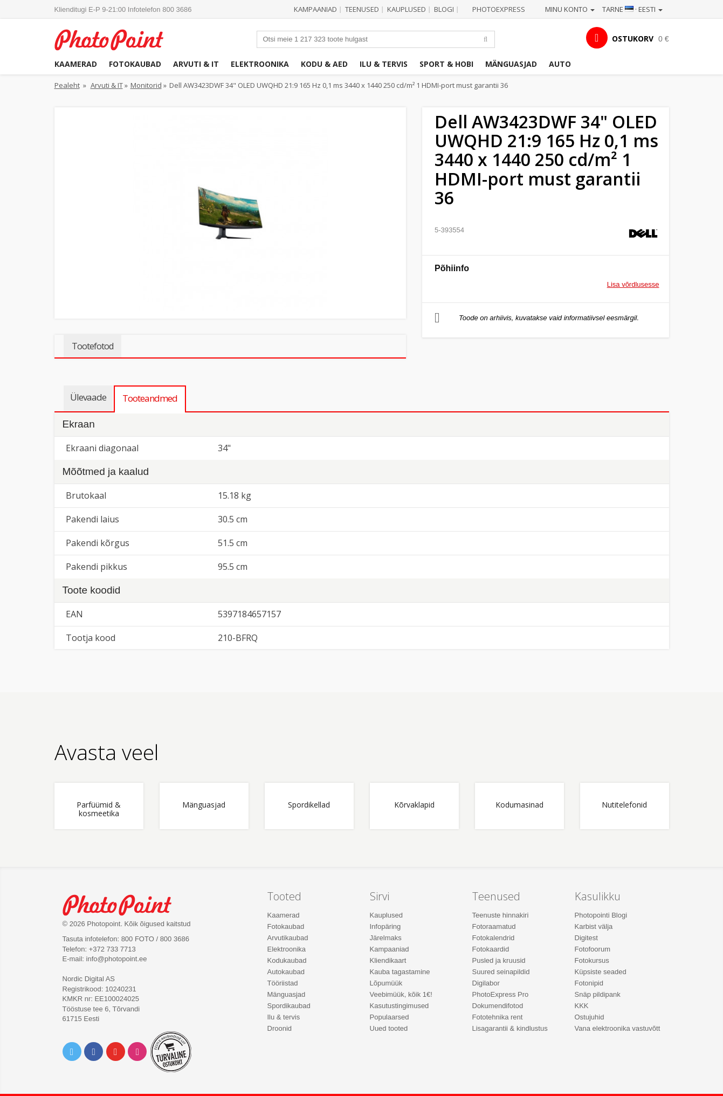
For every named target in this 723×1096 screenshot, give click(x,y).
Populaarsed (389, 1017)
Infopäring (385, 926)
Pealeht (67, 85)
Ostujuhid (589, 1017)
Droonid (279, 1028)
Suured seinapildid (501, 972)
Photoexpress (498, 9)
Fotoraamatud (494, 926)
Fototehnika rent (497, 1017)
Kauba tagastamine (400, 972)
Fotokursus (592, 960)
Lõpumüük (386, 983)
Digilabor (486, 983)
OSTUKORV (632, 38)
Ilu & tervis (384, 64)
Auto (560, 64)
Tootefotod (92, 346)
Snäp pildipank (598, 994)
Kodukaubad (287, 960)
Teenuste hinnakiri (500, 915)
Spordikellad (309, 805)
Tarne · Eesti (632, 9)
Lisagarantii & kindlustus (510, 1028)
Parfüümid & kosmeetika (99, 809)
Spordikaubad (289, 1006)
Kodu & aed (324, 64)
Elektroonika (260, 64)
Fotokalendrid (493, 938)
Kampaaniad (315, 9)
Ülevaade (88, 397)
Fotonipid (589, 983)
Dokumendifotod (498, 1006)
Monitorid (146, 85)
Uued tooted (389, 1028)
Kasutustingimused (399, 1006)
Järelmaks (386, 938)
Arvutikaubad (287, 938)
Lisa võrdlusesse (633, 284)
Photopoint (115, 38)
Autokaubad (286, 972)
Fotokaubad (135, 64)
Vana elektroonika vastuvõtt (617, 1028)
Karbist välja (594, 926)
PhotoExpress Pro (500, 994)
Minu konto (570, 9)
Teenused (362, 9)
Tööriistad (282, 983)
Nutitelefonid (624, 805)
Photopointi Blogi (601, 915)
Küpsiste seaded (600, 972)
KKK (582, 1006)
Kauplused (406, 9)
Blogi (444, 9)
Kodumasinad (519, 805)
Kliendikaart (388, 960)
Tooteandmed (149, 398)
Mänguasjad (511, 64)
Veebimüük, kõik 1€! (401, 994)
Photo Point (124, 903)
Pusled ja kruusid (499, 960)
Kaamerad (75, 64)
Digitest (586, 938)
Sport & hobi (446, 64)
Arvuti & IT (196, 64)
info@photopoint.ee (116, 959)
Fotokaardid (490, 949)
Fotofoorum (592, 949)
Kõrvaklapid (414, 805)
